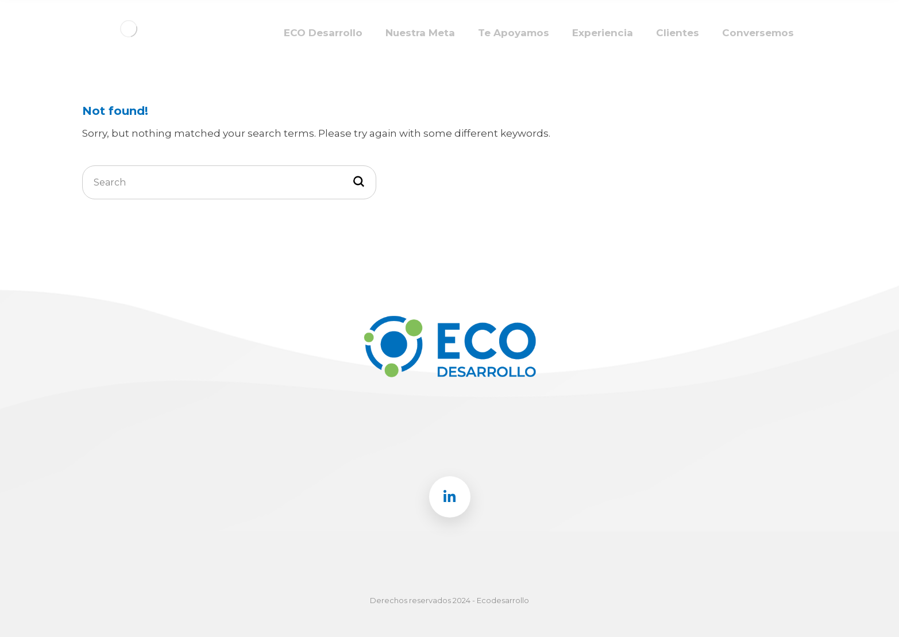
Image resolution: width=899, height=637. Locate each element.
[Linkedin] (449, 497)
